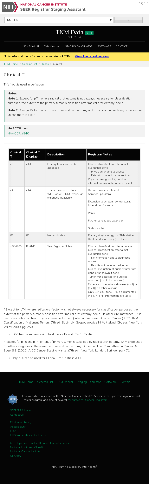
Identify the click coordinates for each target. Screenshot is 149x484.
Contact (121, 46)
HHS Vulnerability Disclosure (28, 435)
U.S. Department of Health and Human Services (39, 443)
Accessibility (17, 427)
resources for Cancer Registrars (87, 400)
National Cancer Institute (25, 451)
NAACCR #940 (18, 133)
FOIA (13, 431)
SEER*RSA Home (20, 410)
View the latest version (92, 56)
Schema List (31, 46)
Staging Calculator (79, 46)
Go (128, 20)
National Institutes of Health (27, 447)
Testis (45, 64)
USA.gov (15, 456)
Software (104, 46)
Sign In (143, 3)
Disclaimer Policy (20, 422)
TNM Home (11, 64)
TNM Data (75, 33)
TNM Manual (52, 46)
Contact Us (17, 415)
